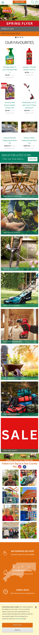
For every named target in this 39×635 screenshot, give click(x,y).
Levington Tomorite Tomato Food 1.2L (29, 68)
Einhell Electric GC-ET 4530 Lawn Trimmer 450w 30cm (29, 105)
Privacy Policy (19, 619)
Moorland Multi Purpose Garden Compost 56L (9, 105)
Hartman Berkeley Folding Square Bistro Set (9, 140)
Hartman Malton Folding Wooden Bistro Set (29, 140)
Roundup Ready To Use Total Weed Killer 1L (9, 70)
